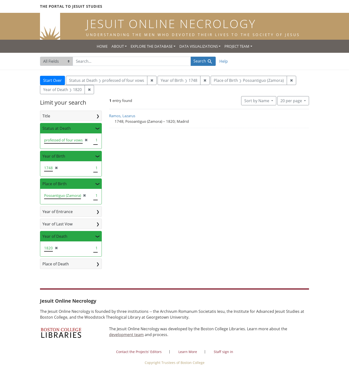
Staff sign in (223, 351)
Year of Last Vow (57, 224)
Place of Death (55, 264)
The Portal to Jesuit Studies (71, 6)
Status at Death (56, 128)
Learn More (187, 351)
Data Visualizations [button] (198, 46)
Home (102, 46)
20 (291, 100)
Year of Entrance (57, 211)
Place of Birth (54, 183)
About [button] (117, 46)
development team (126, 334)
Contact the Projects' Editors (139, 351)
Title (46, 116)
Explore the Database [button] (152, 46)
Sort (257, 100)
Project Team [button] (236, 46)
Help (223, 61)
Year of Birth (53, 156)
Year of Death (54, 236)
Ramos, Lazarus (122, 115)
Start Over (52, 80)
